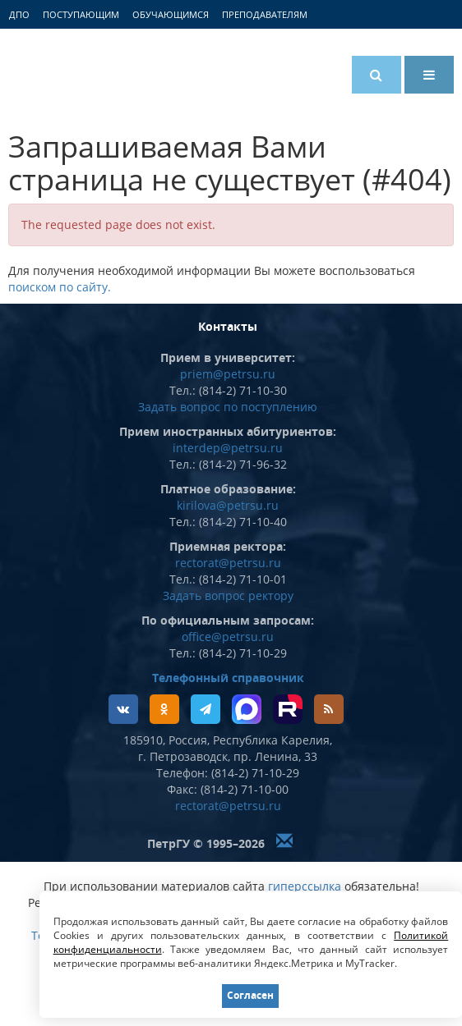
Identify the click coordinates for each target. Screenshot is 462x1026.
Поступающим (81, 14)
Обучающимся (170, 14)
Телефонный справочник (228, 677)
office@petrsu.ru (228, 636)
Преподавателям (264, 14)
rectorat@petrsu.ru (228, 562)
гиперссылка (304, 886)
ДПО (19, 14)
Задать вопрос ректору (228, 595)
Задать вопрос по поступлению (227, 407)
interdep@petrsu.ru (228, 448)
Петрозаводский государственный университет (70, 71)
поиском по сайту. (59, 287)
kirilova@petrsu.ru (228, 505)
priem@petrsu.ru (227, 374)
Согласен (250, 995)
